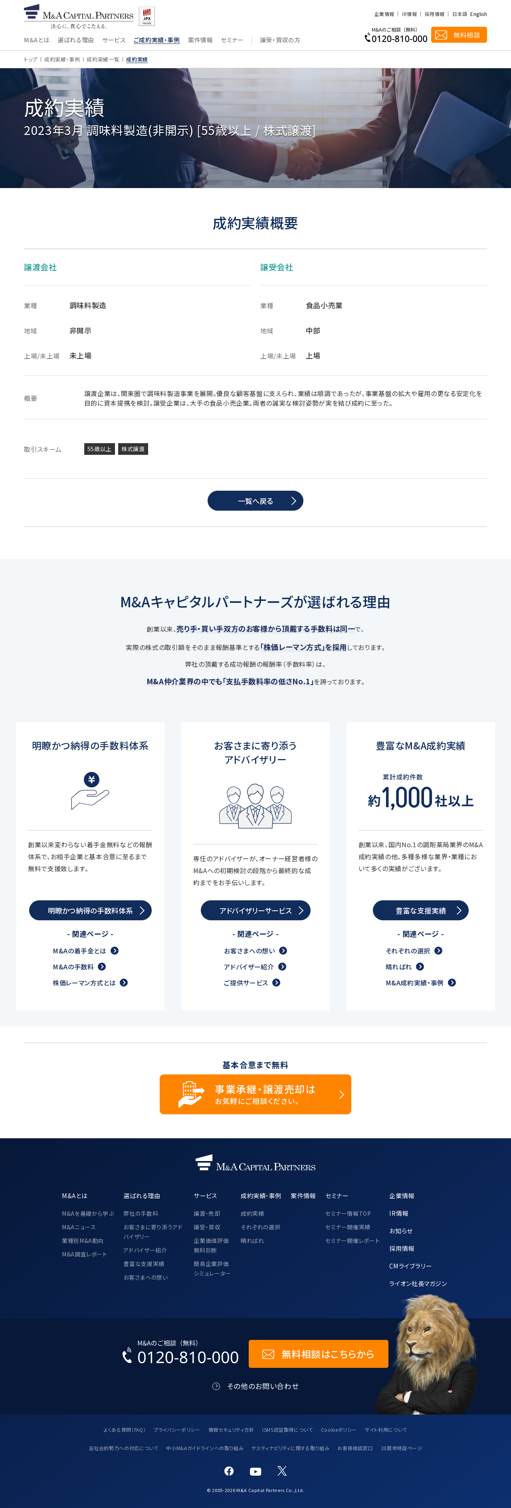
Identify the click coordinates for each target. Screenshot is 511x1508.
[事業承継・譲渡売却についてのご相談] (255, 1094)
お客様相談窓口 (354, 1448)
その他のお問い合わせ (263, 1386)
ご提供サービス (246, 983)
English (478, 14)
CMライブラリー (410, 1265)
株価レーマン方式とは (84, 983)
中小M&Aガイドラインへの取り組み (205, 1448)
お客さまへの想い (249, 951)
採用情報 (434, 14)
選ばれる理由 (75, 40)
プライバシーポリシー (177, 1429)
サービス (114, 40)
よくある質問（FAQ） (125, 1429)
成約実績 (252, 1213)
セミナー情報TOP (348, 1213)
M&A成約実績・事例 (415, 983)
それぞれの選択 (408, 951)
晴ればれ (399, 967)
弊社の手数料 (140, 1213)
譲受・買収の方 (280, 40)
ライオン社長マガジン (418, 1283)
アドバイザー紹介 (249, 967)
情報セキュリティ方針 (231, 1429)
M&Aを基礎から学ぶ (88, 1213)
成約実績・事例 (62, 59)
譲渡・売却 (207, 1213)
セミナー (232, 40)
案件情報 (200, 40)
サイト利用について (386, 1429)
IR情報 (409, 14)
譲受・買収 (207, 1227)
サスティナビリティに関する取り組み (290, 1448)
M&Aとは (37, 40)
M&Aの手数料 (73, 967)
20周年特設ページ (401, 1448)
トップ (31, 59)
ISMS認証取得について (287, 1429)
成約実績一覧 (103, 59)
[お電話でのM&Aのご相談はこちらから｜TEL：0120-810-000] (181, 1353)
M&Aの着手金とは (80, 951)
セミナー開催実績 (347, 1227)
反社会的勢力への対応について (123, 1448)
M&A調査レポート (84, 1254)
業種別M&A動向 (83, 1240)
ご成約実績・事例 (157, 40)
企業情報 (384, 14)
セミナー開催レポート (352, 1240)
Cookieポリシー (339, 1429)
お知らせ (401, 1230)
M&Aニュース (79, 1227)
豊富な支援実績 (143, 1264)
